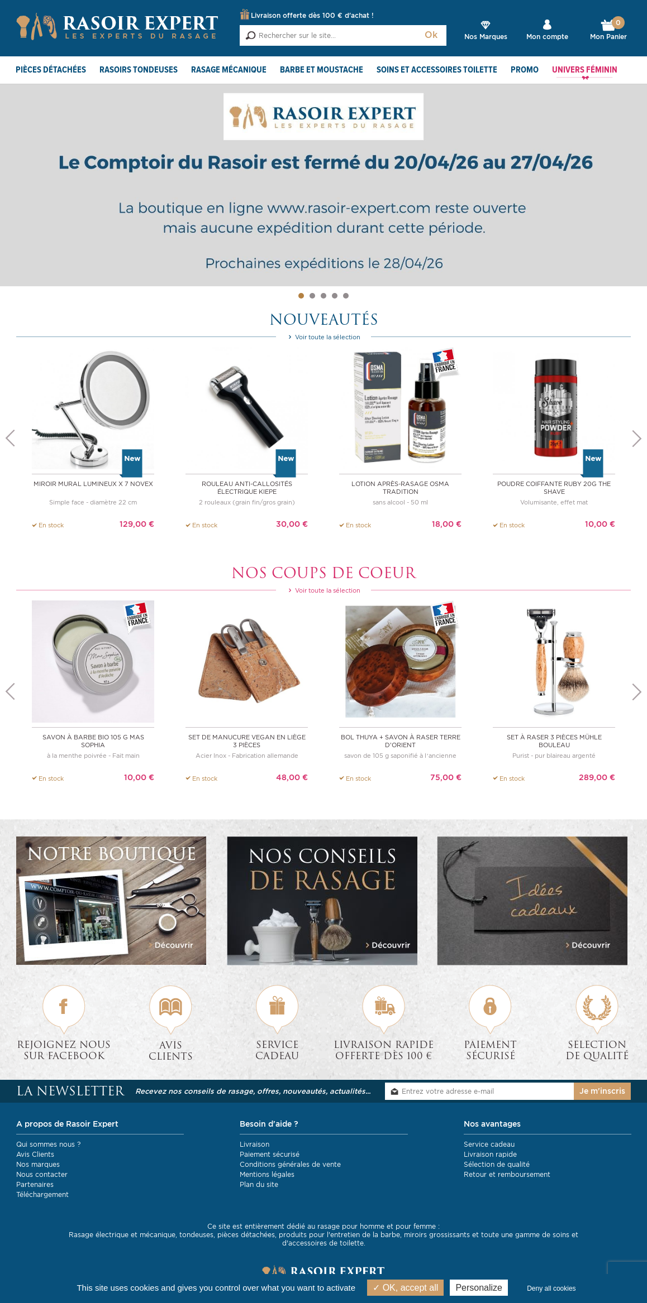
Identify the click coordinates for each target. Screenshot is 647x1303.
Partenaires (35, 1184)
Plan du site (259, 1184)
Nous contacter (42, 1174)
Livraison (254, 1143)
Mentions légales (267, 1174)
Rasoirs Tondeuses (138, 70)
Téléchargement (42, 1194)
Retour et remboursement (507, 1174)
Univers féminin (584, 70)
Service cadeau (489, 1143)
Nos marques (38, 1164)
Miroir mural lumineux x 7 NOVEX (93, 484)
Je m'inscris (602, 1090)
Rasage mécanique (229, 70)
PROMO (525, 70)
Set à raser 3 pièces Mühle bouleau (554, 740)
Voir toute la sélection (323, 338)
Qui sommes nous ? (48, 1143)
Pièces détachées (51, 70)
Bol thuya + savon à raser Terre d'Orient (400, 740)
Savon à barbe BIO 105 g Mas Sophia (93, 740)
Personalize (478, 1287)
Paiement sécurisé (269, 1154)
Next (637, 439)
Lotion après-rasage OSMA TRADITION (400, 488)
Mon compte (547, 36)
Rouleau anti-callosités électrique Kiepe (247, 488)
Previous (10, 439)
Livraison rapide (490, 1154)
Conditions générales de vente (290, 1164)
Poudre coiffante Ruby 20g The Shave (554, 488)
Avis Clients (35, 1154)
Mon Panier (608, 30)
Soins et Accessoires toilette (437, 70)
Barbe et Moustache (321, 70)
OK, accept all (405, 1287)
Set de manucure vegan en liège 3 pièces (247, 740)
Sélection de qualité (497, 1164)
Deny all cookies (551, 1288)
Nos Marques (485, 36)
